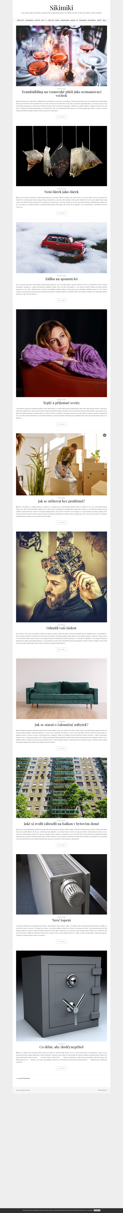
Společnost (92, 20)
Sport (99, 20)
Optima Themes (26, 1090)
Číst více (61, 117)
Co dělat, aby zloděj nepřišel (61, 1047)
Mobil (57, 20)
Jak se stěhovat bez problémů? (61, 501)
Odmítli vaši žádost (61, 628)
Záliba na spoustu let (61, 279)
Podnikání (82, 20)
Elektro (37, 20)
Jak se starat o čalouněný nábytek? (61, 724)
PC (77, 20)
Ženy (104, 20)
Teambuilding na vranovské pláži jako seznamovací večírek (61, 93)
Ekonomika (29, 20)
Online (72, 20)
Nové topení (61, 920)
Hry (43, 20)
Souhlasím (97, 1210)
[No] (121, 1210)
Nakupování (65, 20)
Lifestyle (51, 20)
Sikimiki (61, 7)
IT (46, 20)
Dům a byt (20, 20)
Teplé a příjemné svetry (61, 402)
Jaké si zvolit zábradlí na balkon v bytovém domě (61, 823)
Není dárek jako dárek (61, 191)
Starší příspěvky (23, 1078)
